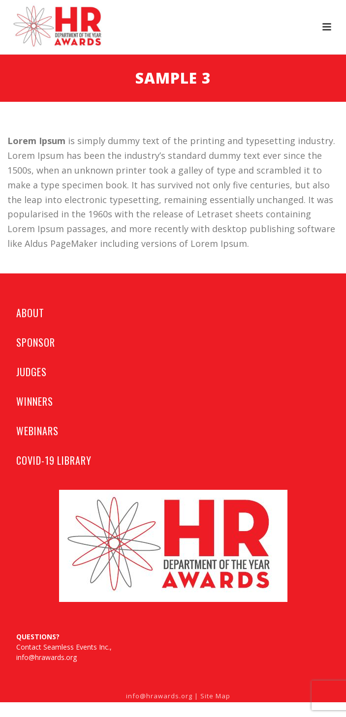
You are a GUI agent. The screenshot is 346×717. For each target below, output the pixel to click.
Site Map (215, 695)
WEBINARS (37, 430)
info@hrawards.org (46, 657)
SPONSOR (35, 342)
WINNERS (34, 401)
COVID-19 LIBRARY (53, 460)
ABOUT (30, 312)
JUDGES (31, 371)
